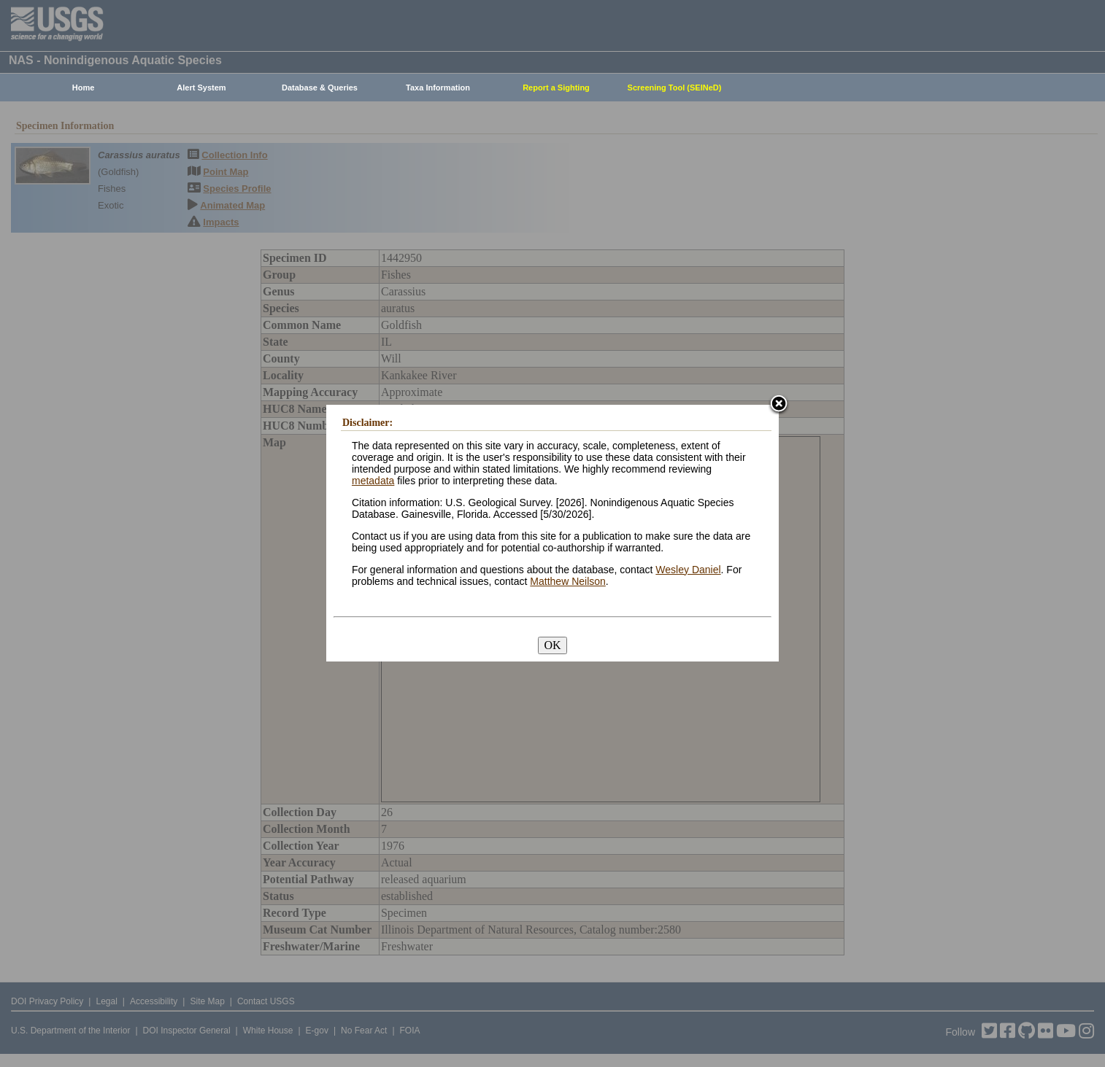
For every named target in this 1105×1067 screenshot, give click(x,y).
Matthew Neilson (568, 581)
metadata (373, 480)
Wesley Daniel (687, 569)
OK (552, 645)
